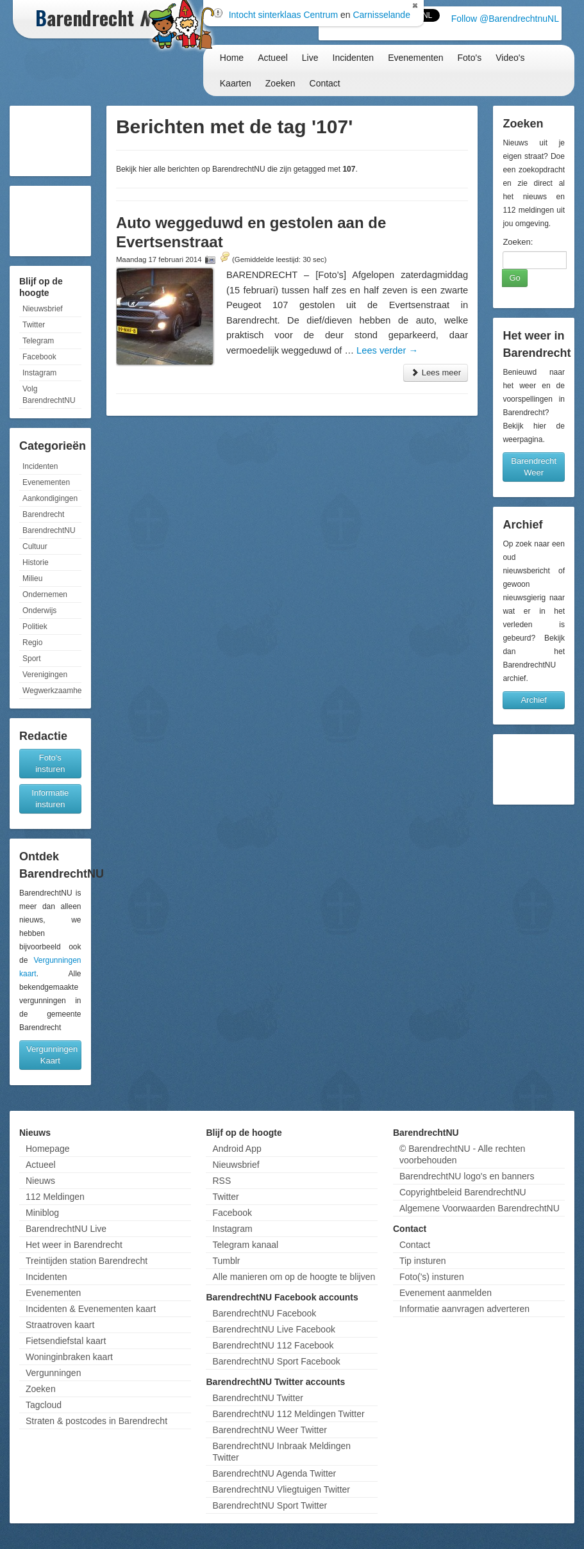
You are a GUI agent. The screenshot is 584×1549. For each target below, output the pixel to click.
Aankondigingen (50, 498)
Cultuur (34, 546)
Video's (510, 58)
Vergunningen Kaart (52, 1054)
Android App (236, 1148)
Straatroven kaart (60, 1325)
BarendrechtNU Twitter (257, 1398)
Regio (32, 642)
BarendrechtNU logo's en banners (466, 1176)
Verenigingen (44, 674)
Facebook (39, 356)
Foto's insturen (50, 763)
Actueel (273, 58)
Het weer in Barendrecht (74, 1245)
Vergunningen (53, 1373)
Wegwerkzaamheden (51, 690)
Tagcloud (44, 1405)
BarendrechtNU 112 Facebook (272, 1345)
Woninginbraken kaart (69, 1357)
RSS (221, 1181)
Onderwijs (39, 610)
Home (232, 58)
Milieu (32, 578)
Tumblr (226, 1261)
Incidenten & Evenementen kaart (91, 1309)
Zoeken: (518, 242)
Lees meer (435, 372)
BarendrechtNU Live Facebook (273, 1329)
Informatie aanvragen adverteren (464, 1309)
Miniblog (42, 1213)
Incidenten (353, 58)
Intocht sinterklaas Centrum (283, 15)
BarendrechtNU (49, 530)
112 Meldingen (55, 1197)
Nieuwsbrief (42, 308)
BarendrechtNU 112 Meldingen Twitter (288, 1414)
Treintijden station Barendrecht (86, 1261)
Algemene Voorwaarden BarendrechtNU (479, 1208)
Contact (325, 83)
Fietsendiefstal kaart (66, 1341)
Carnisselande (381, 15)
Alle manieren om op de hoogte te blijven (293, 1277)
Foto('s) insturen (431, 1277)
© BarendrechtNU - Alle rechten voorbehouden (462, 1154)
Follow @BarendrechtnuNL (505, 18)
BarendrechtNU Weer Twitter (269, 1430)
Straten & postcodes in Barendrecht (96, 1421)
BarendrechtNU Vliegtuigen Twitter (281, 1489)
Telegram (38, 340)
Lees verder (387, 350)
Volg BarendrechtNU (49, 394)
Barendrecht (43, 514)
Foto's (470, 58)
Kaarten (235, 83)
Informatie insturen (50, 798)
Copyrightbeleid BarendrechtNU (462, 1192)
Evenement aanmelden (445, 1293)
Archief (533, 700)
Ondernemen (44, 594)
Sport (31, 658)
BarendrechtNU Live (66, 1229)
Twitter (33, 324)
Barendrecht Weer (533, 466)
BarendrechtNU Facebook (264, 1313)
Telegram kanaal (245, 1245)
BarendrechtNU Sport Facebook (276, 1361)
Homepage (48, 1148)
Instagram (39, 372)
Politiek (34, 626)
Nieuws (40, 1181)
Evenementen (415, 58)
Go (514, 278)
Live (310, 58)
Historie (35, 562)
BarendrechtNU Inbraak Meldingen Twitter (281, 1452)
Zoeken (280, 83)
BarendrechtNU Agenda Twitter (274, 1473)
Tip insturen (422, 1261)
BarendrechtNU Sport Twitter (269, 1505)
